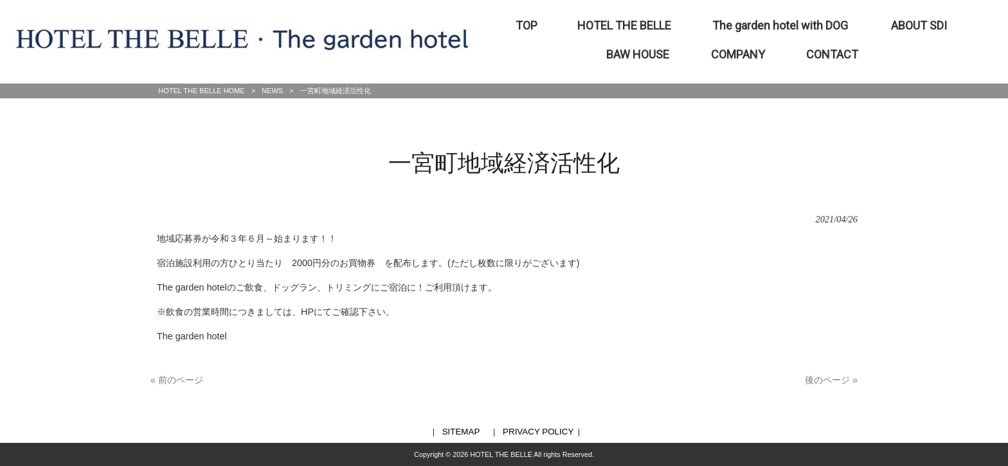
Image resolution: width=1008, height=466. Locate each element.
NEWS (272, 90)
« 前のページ (176, 380)
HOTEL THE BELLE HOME (201, 90)
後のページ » (831, 380)
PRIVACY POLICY (538, 431)
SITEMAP (461, 431)
